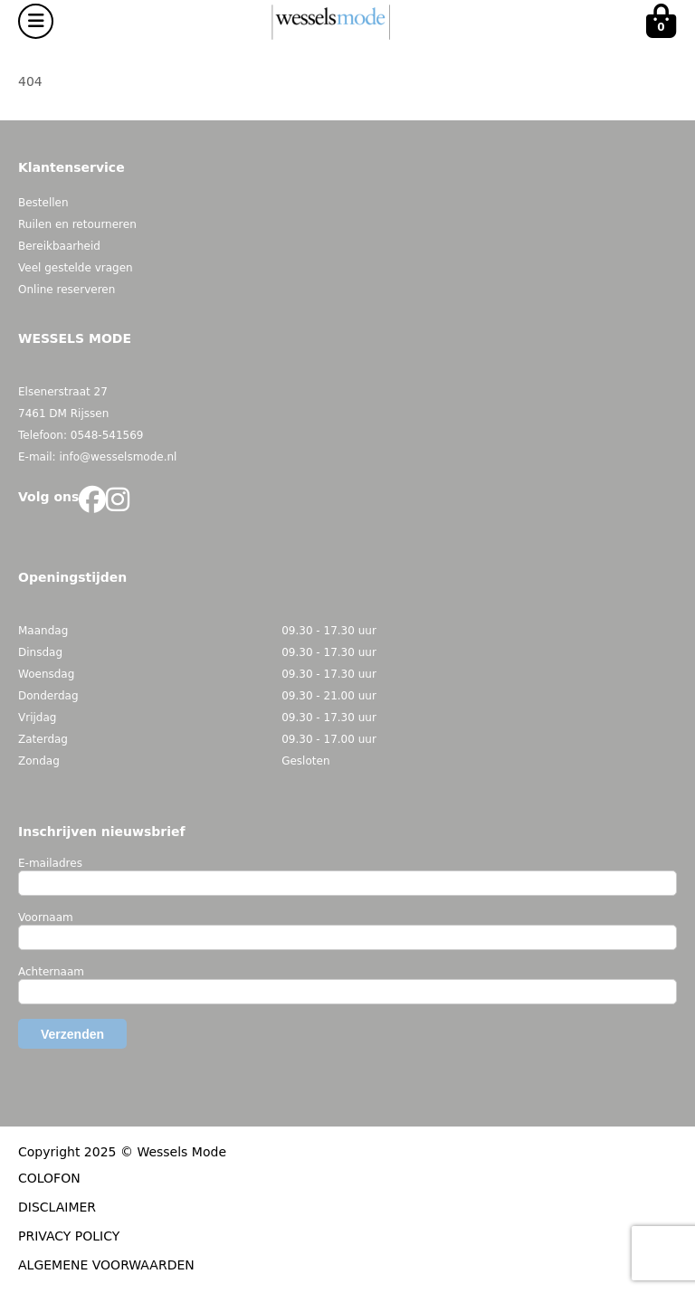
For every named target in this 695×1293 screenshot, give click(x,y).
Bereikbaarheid (59, 246)
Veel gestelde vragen (75, 267)
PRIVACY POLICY (68, 1236)
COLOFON (49, 1178)
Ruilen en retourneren (77, 224)
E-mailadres (50, 863)
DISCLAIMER (57, 1207)
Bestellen (43, 202)
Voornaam (45, 917)
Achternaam (51, 971)
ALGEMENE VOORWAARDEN (106, 1265)
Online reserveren (66, 289)
